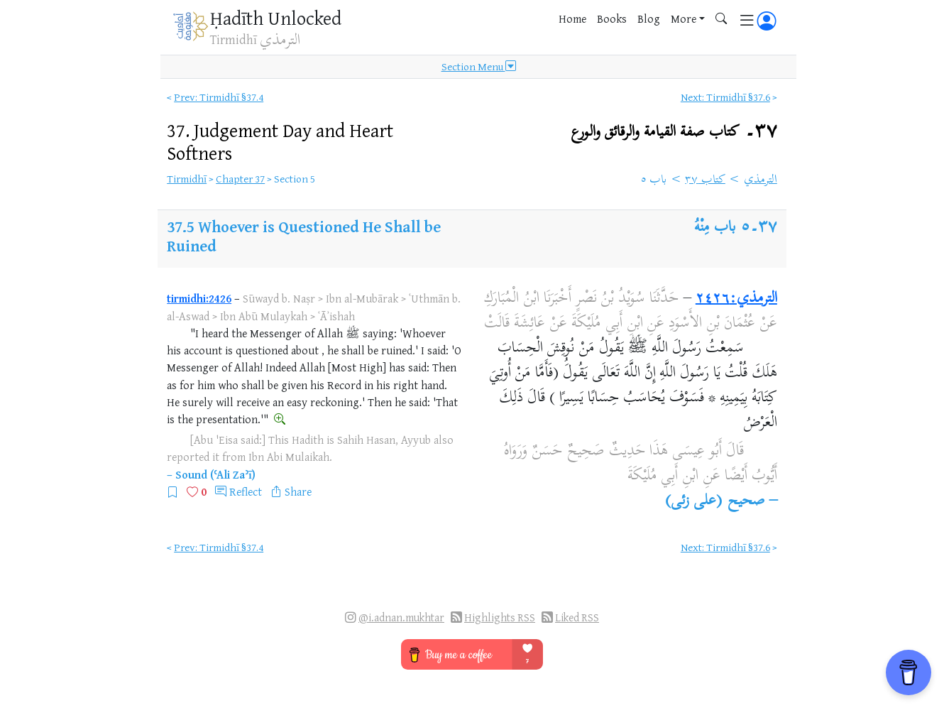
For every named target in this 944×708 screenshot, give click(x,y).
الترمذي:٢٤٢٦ (736, 299)
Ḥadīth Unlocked (275, 18)
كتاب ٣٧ (705, 180)
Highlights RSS (499, 617)
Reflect (245, 491)
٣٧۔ (674, 132)
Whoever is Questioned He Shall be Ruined (304, 235)
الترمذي (760, 180)
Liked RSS (577, 617)
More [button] (683, 18)
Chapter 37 (240, 178)
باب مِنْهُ (714, 228)
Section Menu (478, 67)
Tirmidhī (187, 178)
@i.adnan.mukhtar (401, 617)
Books (612, 18)
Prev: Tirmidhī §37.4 (218, 97)
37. (280, 141)
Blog (648, 18)
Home (572, 18)
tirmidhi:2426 (199, 298)
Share (298, 491)
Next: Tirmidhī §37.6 (725, 97)
